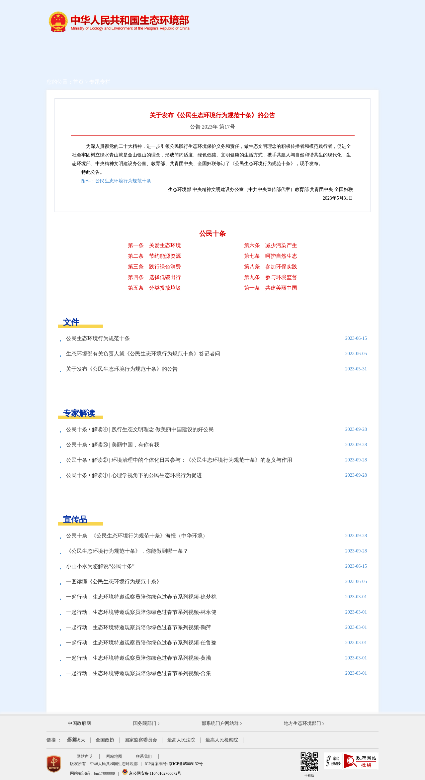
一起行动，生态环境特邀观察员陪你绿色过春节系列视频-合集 (138, 673)
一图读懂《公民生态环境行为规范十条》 (114, 581)
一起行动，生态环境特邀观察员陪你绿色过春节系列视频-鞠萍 (138, 627)
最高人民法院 (181, 739)
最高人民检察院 (222, 739)
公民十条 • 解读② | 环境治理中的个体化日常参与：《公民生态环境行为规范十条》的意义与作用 (179, 460)
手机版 (309, 764)
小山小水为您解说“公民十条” (100, 566)
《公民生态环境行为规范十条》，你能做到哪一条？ (127, 551)
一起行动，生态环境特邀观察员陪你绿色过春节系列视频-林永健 (141, 612)
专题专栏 (100, 82)
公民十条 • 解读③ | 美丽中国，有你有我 (112, 444)
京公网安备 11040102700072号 (152, 773)
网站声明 (85, 756)
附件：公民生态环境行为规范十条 (116, 180)
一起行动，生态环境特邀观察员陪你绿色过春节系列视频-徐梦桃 (141, 597)
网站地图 (114, 756)
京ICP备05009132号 (186, 763)
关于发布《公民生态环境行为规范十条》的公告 (122, 369)
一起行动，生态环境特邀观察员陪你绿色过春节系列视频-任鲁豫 (141, 642)
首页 (78, 82)
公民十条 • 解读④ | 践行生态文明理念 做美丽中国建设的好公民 (140, 429)
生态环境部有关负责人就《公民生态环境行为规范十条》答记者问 (143, 353)
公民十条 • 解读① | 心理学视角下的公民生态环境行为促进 (134, 475)
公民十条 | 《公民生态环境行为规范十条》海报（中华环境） (137, 535)
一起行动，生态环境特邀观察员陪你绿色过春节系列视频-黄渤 (138, 658)
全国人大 (76, 739)
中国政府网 (79, 723)
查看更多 (212, 388)
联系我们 (144, 756)
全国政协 (105, 739)
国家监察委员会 (141, 739)
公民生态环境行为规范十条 (98, 338)
